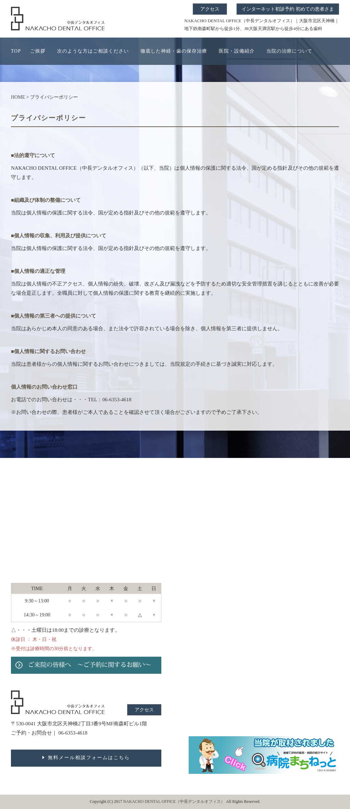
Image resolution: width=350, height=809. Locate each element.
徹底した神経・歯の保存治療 (173, 51)
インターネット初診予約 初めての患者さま (288, 9)
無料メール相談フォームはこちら (89, 757)
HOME (18, 97)
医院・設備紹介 (237, 51)
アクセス (209, 9)
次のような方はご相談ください (93, 51)
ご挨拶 (37, 51)
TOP (16, 51)
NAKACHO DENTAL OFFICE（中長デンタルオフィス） (174, 801)
